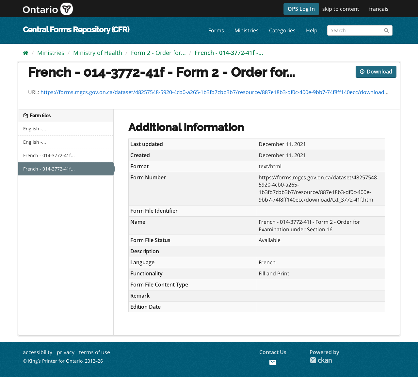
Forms (216, 30)
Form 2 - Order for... (158, 53)
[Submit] (386, 29)
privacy (65, 352)
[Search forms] (360, 30)
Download (376, 71)
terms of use (94, 352)
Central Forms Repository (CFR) (76, 29)
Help (311, 30)
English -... (34, 128)
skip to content (340, 8)
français (379, 8)
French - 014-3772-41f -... (229, 53)
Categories (282, 30)
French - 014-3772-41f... (49, 155)
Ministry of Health (97, 53)
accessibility (37, 352)
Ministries (246, 30)
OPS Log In (301, 8)
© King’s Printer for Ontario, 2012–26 (63, 361)
